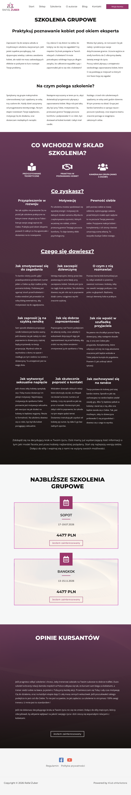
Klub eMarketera (117, 783)
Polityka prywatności (73, 765)
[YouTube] (69, 760)
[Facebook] (61, 760)
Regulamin (52, 765)
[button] (117, 6)
